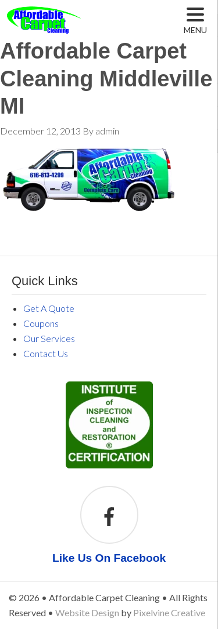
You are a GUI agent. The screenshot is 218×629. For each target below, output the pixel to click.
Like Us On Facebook (109, 558)
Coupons (41, 323)
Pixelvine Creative (169, 612)
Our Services (49, 338)
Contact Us (45, 353)
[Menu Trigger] (196, 21)
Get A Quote (48, 308)
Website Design (87, 612)
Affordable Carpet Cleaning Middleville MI (71, 29)
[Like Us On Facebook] (109, 517)
